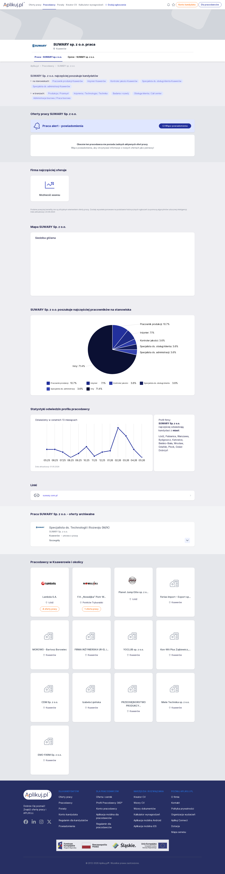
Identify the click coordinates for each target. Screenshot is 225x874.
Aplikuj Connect (179, 820)
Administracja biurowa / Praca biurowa (51, 98)
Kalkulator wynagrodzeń (91, 5)
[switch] (175, 125)
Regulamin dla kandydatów (73, 820)
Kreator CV (71, 5)
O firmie (175, 796)
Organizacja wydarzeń (183, 814)
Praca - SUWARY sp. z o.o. (48, 57)
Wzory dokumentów (145, 808)
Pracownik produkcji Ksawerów (67, 81)
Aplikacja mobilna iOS (145, 826)
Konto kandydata (186, 4)
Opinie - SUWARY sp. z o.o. (81, 57)
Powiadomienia (67, 826)
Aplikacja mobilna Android (147, 820)
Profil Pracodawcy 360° (109, 802)
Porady (60, 5)
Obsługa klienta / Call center (148, 93)
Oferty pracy (35, 5)
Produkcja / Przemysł (58, 93)
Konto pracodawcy (106, 808)
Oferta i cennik (104, 796)
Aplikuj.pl (34, 66)
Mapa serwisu (178, 832)
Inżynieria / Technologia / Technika (90, 93)
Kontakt (175, 802)
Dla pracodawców (210, 4)
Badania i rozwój (121, 93)
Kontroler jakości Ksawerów (124, 81)
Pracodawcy (49, 5)
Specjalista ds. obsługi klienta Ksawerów (161, 81)
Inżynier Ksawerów (97, 81)
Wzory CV (139, 802)
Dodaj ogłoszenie (115, 5)
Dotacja (175, 826)
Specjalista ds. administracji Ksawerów (51, 86)
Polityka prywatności (182, 808)
